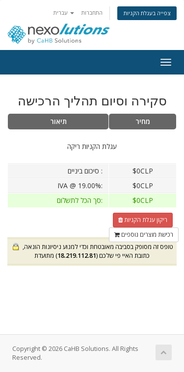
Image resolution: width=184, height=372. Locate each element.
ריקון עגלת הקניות (142, 220)
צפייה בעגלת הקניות (147, 13)
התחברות (92, 12)
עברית (63, 12)
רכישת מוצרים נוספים (143, 234)
